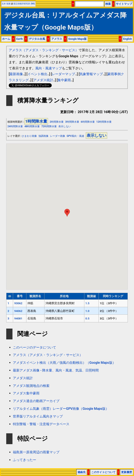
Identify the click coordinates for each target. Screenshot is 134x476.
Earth (19, 38)
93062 (18, 303)
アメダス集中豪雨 (26, 393)
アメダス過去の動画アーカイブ (36, 401)
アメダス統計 (43, 80)
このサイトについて (103, 472)
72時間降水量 (49, 126)
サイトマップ (124, 3)
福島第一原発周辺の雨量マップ (36, 452)
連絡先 (81, 472)
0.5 (87, 318)
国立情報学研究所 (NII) (24, 3)
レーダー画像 (57, 136)
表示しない (64, 126)
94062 (18, 311)
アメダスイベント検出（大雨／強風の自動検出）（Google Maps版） (64, 363)
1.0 (87, 311)
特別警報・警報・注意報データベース (41, 424)
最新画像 (16, 74)
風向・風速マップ (48, 68)
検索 (108, 3)
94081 (18, 318)
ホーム (6, 38)
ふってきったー (24, 460)
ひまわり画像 (29, 136)
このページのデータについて (34, 347)
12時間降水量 (104, 121)
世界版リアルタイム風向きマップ (38, 416)
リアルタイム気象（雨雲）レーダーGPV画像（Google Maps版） (61, 409)
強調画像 (43, 136)
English (127, 38)
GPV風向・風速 (75, 136)
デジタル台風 (37, 38)
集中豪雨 (64, 80)
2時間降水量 (57, 121)
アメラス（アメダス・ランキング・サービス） (44, 50)
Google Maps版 (77, 38)
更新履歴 (126, 472)
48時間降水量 (32, 126)
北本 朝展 (6, 3)
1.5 (87, 303)
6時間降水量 (88, 121)
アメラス (56, 38)
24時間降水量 (15, 126)
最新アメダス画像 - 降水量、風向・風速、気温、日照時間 (56, 370)
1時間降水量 (36, 121)
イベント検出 (37, 74)
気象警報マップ (91, 74)
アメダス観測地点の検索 (31, 386)
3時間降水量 (72, 121)
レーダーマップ (63, 74)
